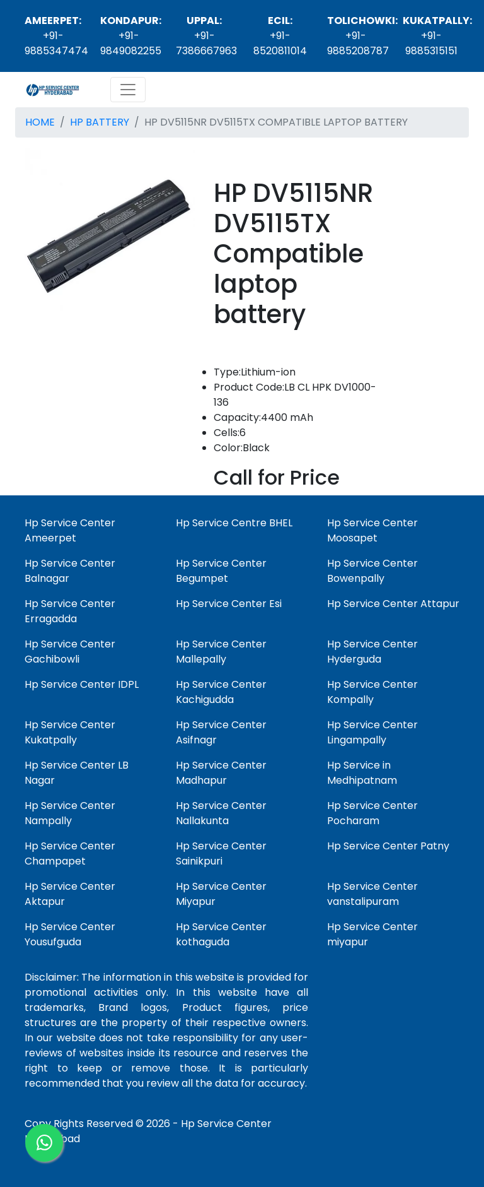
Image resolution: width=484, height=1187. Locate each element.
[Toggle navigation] (128, 89)
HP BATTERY (99, 122)
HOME (40, 122)
